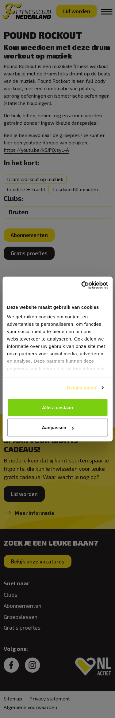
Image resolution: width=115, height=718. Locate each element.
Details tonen (81, 387)
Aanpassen (58, 427)
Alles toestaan (57, 407)
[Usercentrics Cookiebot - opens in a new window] (82, 285)
